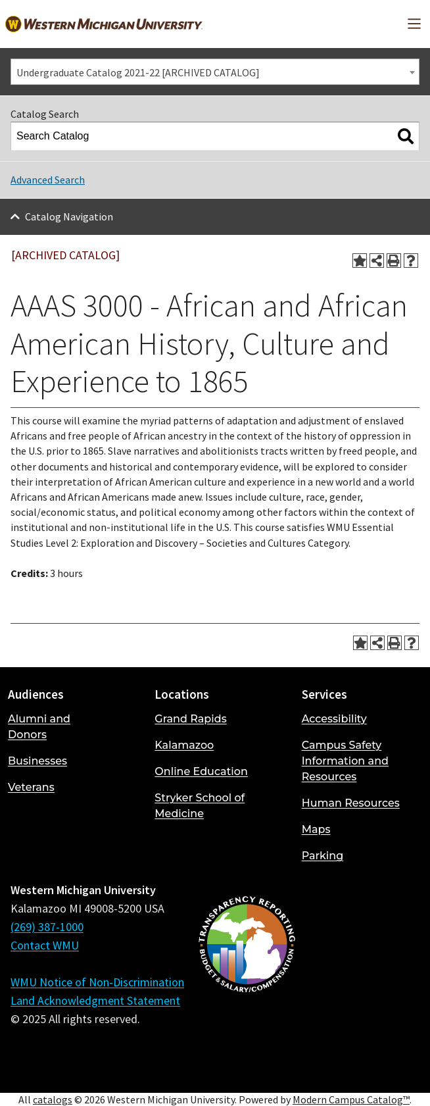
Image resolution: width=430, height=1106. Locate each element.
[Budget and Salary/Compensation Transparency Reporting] (246, 979)
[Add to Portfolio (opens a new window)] (359, 260)
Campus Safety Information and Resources (345, 761)
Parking (323, 855)
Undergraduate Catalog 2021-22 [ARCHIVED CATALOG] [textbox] (138, 72)
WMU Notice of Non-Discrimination (97, 982)
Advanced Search (48, 179)
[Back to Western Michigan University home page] (104, 24)
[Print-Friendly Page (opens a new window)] (394, 260)
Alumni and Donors (39, 727)
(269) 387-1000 (47, 926)
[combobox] (215, 72)
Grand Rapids (190, 719)
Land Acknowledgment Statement (95, 1000)
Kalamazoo (184, 745)
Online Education (201, 771)
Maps (316, 829)
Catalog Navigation (69, 216)
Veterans (31, 787)
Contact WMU (45, 945)
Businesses (37, 761)
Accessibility (334, 719)
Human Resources (351, 803)
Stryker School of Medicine (200, 806)
